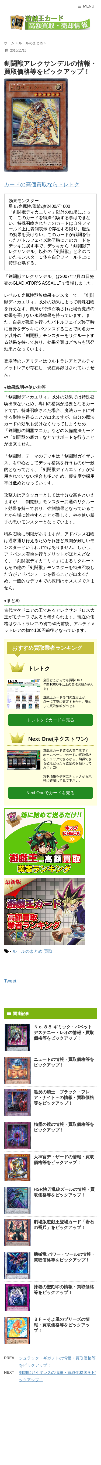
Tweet (10, 981)
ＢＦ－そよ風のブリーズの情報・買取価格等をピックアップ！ (62, 1325)
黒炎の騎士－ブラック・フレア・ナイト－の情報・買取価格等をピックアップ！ (64, 1097)
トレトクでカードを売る (50, 720)
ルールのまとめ (27, 951)
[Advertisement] (44, 1427)
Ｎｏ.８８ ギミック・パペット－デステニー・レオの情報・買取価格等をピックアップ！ (65, 1032)
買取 (48, 951)
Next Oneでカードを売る (50, 792)
